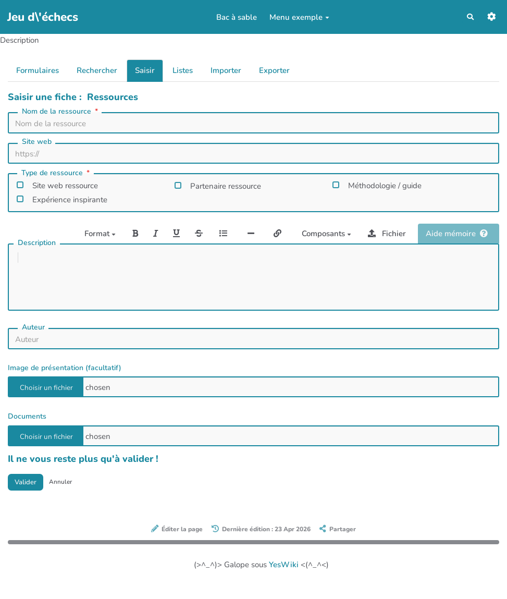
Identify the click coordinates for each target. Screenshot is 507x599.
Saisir (145, 70)
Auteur (33, 338)
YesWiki (284, 577)
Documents (27, 427)
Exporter (274, 70)
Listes (182, 70)
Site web (37, 141)
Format (100, 233)
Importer (226, 70)
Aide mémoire (457, 233)
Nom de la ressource (61, 111)
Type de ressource (56, 173)
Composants (326, 233)
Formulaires (37, 70)
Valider (29, 493)
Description (37, 243)
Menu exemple (297, 17)
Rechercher (97, 70)
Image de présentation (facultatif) (64, 378)
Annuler (68, 493)
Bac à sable (234, 17)
